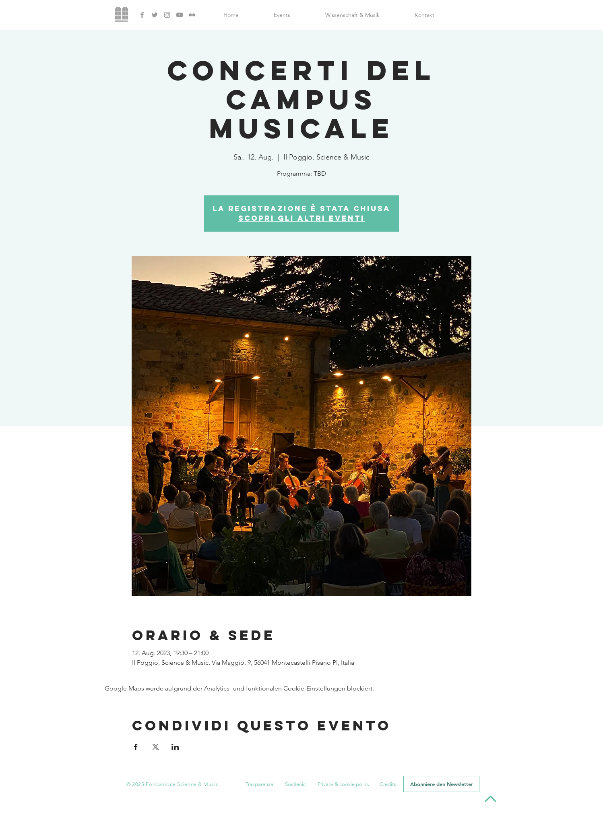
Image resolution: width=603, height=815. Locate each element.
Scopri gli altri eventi (301, 218)
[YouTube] (180, 15)
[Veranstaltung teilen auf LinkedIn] (175, 747)
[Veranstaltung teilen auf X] (155, 747)
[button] (259, 784)
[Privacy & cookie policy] (343, 784)
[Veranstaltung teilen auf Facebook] (136, 747)
